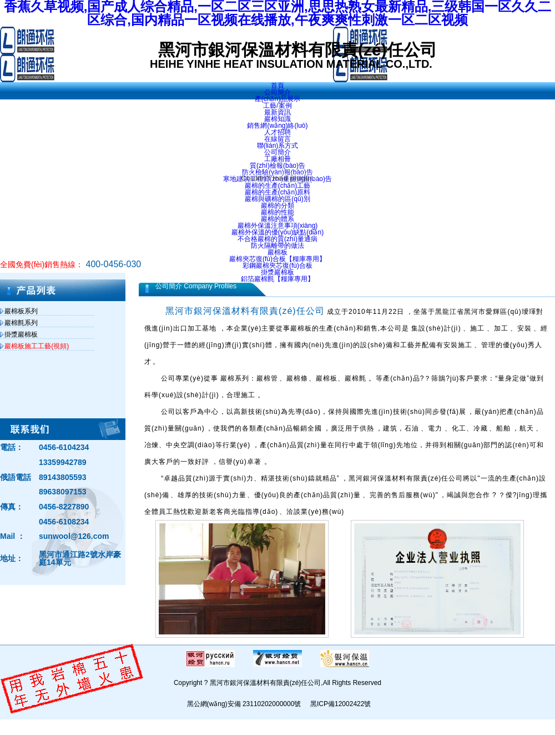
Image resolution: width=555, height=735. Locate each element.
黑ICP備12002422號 (340, 704)
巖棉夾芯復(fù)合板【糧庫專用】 (277, 259)
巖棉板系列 (21, 311)
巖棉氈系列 (21, 323)
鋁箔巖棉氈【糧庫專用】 (277, 279)
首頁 (277, 85)
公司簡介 (277, 92)
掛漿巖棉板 (277, 272)
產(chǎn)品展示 (277, 99)
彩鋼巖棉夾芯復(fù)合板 (277, 265)
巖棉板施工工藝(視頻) (36, 346)
